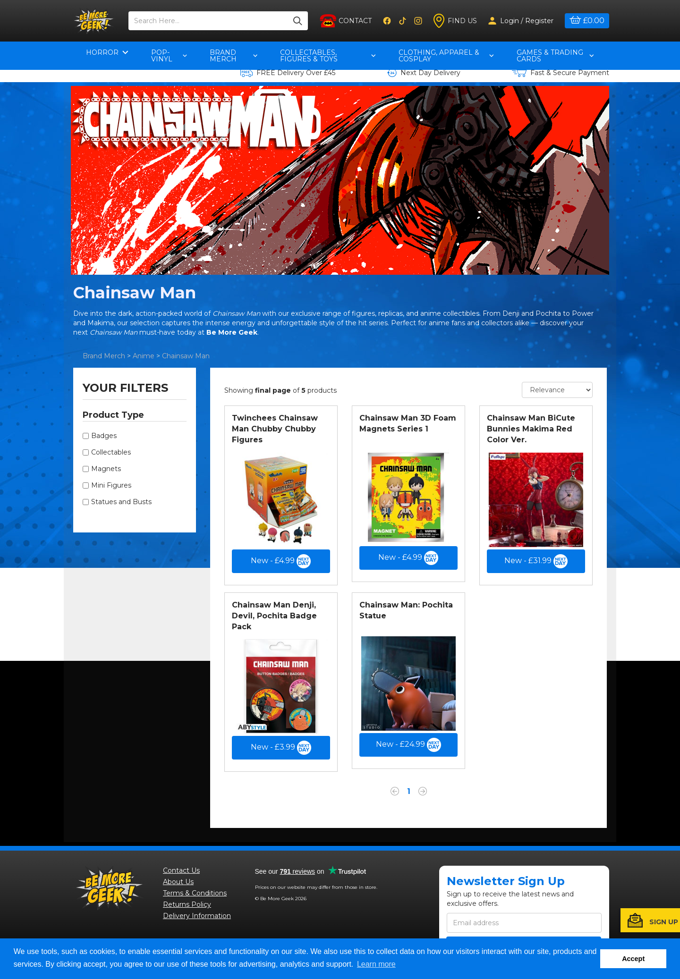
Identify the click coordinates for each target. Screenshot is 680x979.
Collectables (111, 452)
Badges (104, 435)
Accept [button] (633, 958)
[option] (340, 180)
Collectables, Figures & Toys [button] (328, 55)
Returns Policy (187, 904)
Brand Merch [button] (234, 55)
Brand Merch (104, 356)
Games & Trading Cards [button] (555, 55)
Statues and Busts (121, 502)
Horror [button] (107, 52)
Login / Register (520, 21)
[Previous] (395, 793)
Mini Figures (111, 485)
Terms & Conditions (195, 893)
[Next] (423, 793)
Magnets (106, 468)
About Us (178, 882)
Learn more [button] (376, 964)
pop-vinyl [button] (169, 55)
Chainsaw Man (186, 356)
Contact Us (181, 870)
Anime (143, 356)
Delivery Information (197, 915)
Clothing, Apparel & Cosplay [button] (446, 55)
